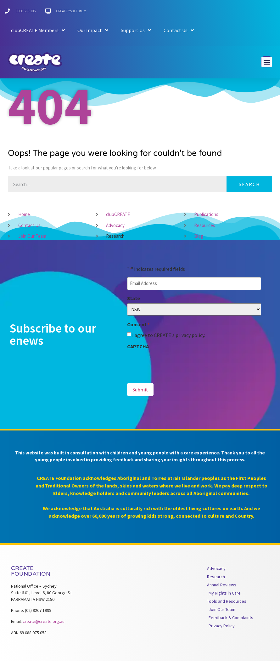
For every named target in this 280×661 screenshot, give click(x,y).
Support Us (136, 30)
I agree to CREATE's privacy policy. (168, 335)
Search (249, 184)
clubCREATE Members (38, 30)
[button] (266, 62)
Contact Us (179, 30)
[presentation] (175, 363)
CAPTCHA (138, 346)
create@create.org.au (43, 621)
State (133, 298)
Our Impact (92, 30)
